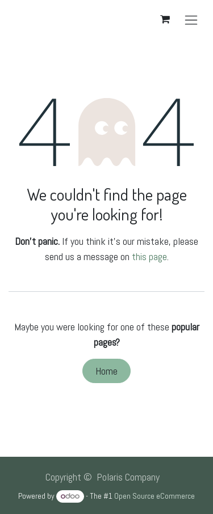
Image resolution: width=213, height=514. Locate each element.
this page (149, 256)
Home (106, 370)
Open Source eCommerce (154, 496)
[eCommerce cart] (165, 19)
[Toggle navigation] (191, 19)
